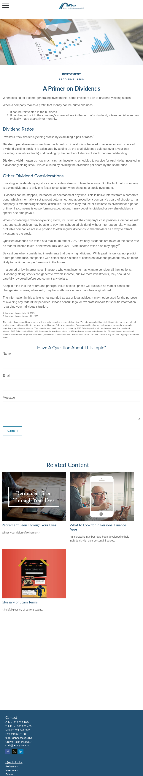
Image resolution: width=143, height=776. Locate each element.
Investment (11, 770)
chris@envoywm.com (17, 745)
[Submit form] (12, 431)
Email (6, 375)
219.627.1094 (22, 722)
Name (7, 353)
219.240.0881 (23, 730)
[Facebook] (7, 751)
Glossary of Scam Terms (20, 602)
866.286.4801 (25, 726)
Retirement (11, 766)
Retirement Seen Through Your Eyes (29, 525)
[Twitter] (14, 751)
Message (9, 397)
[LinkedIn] (20, 751)
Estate (9, 774)
